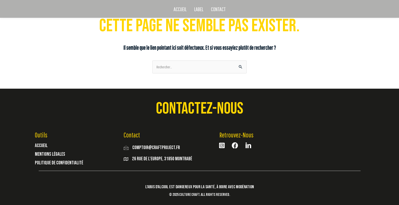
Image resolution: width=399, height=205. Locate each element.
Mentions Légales (50, 154)
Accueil (41, 145)
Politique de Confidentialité (59, 162)
